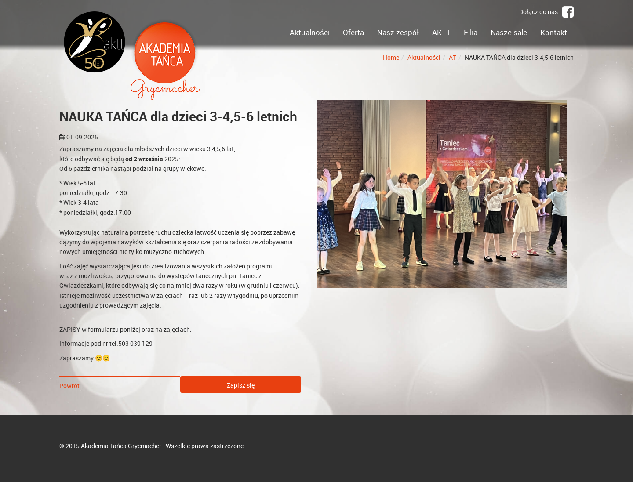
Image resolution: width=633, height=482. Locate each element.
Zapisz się (241, 385)
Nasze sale (509, 32)
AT (452, 57)
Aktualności (310, 32)
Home (391, 57)
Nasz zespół (398, 32)
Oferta (353, 32)
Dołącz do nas (546, 11)
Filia (470, 32)
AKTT (441, 32)
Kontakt (553, 32)
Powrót (69, 385)
